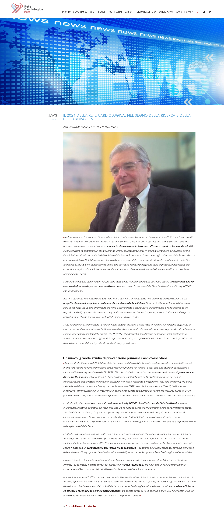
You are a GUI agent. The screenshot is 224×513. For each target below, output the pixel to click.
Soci (91, 12)
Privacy (188, 12)
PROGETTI (102, 12)
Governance (80, 12)
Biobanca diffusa (146, 12)
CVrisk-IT (130, 12)
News (179, 12)
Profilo (66, 12)
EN (198, 12)
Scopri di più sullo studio (81, 506)
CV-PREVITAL (115, 12)
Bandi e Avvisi (166, 12)
